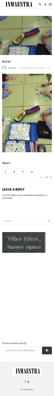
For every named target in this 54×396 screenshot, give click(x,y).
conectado (27, 195)
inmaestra (12, 68)
